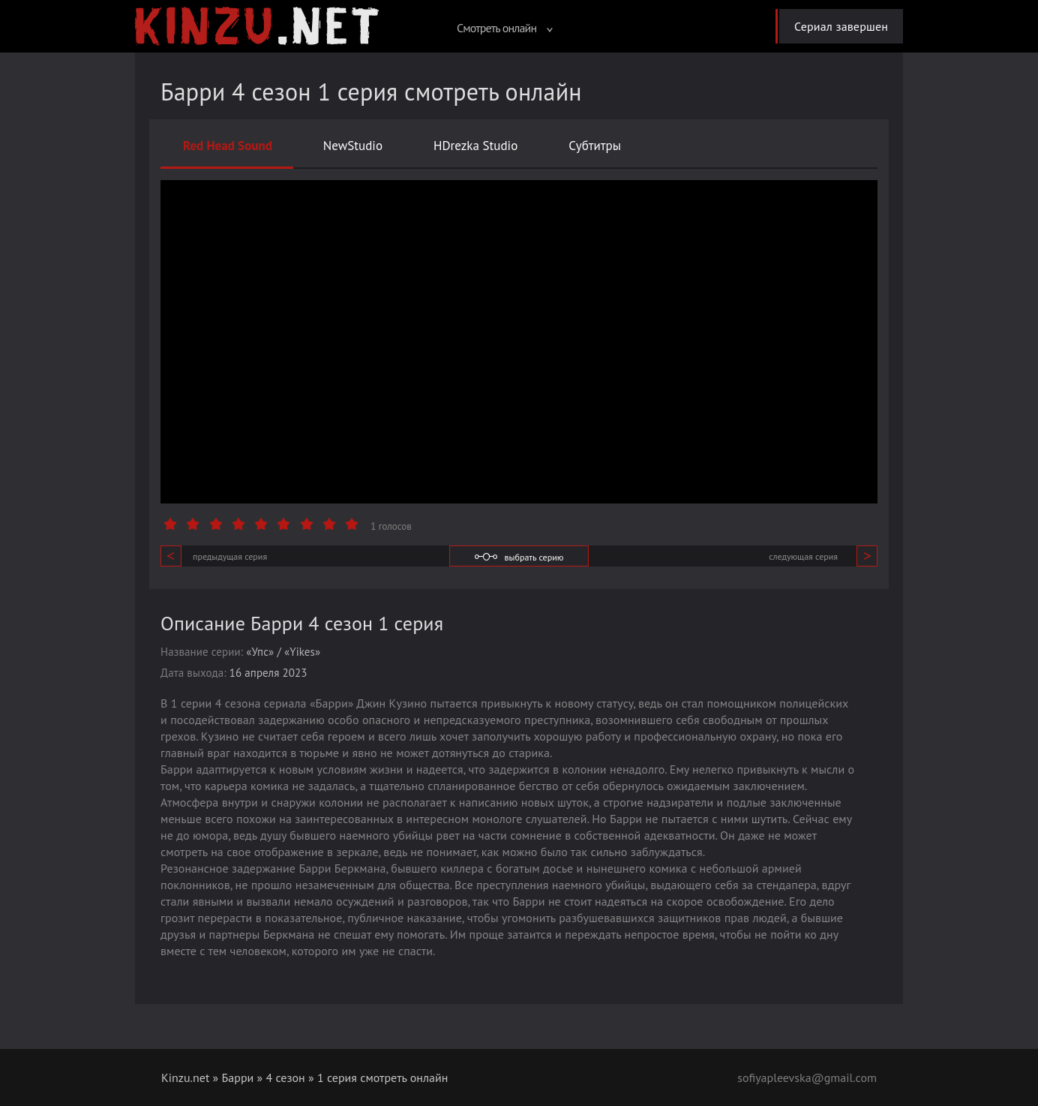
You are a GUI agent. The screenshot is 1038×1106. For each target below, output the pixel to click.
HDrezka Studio (476, 145)
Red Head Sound (227, 145)
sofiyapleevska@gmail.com (807, 1077)
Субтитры (594, 145)
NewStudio (352, 145)
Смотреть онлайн (505, 27)
